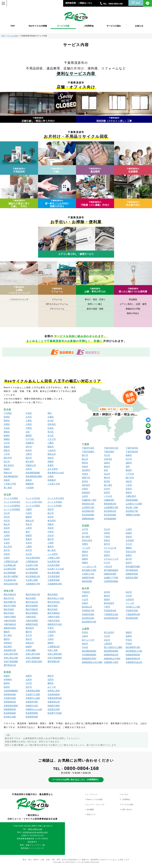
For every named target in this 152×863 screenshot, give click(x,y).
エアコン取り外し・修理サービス (76, 254)
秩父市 (51, 513)
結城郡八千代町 (111, 577)
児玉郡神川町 (10, 580)
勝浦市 (129, 470)
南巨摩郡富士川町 (134, 651)
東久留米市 (9, 465)
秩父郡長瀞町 (54, 573)
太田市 (29, 679)
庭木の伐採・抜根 (95, 309)
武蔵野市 (30, 443)
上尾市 (29, 528)
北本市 (29, 543)
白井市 (107, 489)
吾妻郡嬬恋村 (10, 702)
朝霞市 (29, 535)
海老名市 (30, 643)
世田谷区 (52, 424)
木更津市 (108, 459)
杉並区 (51, 428)
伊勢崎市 (8, 679)
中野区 (29, 428)
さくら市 (130, 603)
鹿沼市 (107, 596)
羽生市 (29, 524)
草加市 (51, 528)
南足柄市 (8, 646)
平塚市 (51, 628)
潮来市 (85, 551)
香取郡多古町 (88, 504)
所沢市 (7, 517)
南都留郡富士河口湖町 (92, 662)
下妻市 (107, 536)
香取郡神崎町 (132, 500)
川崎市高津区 (10, 620)
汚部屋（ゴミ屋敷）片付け (95, 203)
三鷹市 (51, 443)
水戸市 (85, 529)
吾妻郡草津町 (32, 702)
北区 (28, 432)
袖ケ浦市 (108, 485)
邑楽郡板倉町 (10, 713)
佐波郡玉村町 (54, 709)
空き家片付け (133, 203)
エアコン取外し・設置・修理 (133, 304)
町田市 (29, 450)
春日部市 (52, 520)
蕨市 (28, 532)
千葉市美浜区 (132, 451)
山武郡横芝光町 (111, 507)
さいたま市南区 (33, 505)
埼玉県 (7, 494)
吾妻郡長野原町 (55, 698)
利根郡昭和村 (10, 709)
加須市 (51, 517)
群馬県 (7, 672)
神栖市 (85, 562)
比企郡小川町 (32, 565)
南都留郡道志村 (111, 655)
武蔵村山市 (31, 465)
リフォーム (57, 290)
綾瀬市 (29, 646)
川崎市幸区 (31, 617)
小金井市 (52, 450)
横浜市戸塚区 (10, 605)
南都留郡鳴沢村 (133, 658)
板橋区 (7, 435)
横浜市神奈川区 (33, 594)
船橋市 (129, 455)
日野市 (29, 454)
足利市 (107, 592)
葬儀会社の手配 (133, 309)
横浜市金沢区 (32, 602)
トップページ (92, 794)
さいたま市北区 (33, 498)
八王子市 (52, 439)
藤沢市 (29, 631)
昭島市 (51, 447)
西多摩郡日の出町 (56, 473)
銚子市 (85, 455)
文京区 (29, 417)
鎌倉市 (7, 631)
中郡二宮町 (53, 650)
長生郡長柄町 (88, 515)
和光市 (7, 539)
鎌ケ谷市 (130, 477)
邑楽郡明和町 (32, 713)
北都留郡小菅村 (111, 662)
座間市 (51, 643)
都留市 (129, 632)
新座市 (29, 539)
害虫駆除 (133, 299)
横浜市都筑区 (54, 613)
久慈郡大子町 (88, 574)
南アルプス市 (88, 640)
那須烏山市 (87, 607)
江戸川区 (30, 439)
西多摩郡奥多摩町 (34, 476)
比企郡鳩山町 (32, 569)
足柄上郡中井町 (11, 654)
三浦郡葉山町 (54, 646)
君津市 (85, 481)
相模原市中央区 (55, 624)
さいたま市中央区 (34, 502)
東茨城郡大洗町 (89, 570)
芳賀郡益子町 (88, 610)
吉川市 (29, 554)
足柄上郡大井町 (33, 654)
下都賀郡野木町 (133, 614)
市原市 (85, 474)
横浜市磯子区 (10, 602)
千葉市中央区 (88, 448)
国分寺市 (8, 458)
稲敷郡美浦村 (110, 574)
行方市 (107, 562)
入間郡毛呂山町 (11, 561)
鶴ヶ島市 (52, 550)
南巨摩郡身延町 (89, 651)
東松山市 (30, 520)
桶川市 (51, 539)
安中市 (29, 687)
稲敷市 (85, 559)
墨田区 (7, 420)
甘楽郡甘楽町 (10, 698)
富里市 (129, 489)
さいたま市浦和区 (12, 505)
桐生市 (51, 676)
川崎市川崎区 (10, 617)
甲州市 (129, 643)
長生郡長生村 (110, 511)
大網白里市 (131, 496)
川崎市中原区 (54, 617)
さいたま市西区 (11, 498)
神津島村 (52, 480)
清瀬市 (51, 461)
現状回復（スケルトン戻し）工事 (114, 119)
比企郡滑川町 (54, 561)
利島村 (7, 480)
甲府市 (85, 632)
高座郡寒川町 (10, 650)
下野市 (107, 607)
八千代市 (130, 474)
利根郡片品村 (32, 705)
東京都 (7, 409)
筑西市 (107, 555)
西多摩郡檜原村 (11, 476)
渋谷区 (7, 428)
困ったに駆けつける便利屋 (133, 290)
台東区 (51, 417)
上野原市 (108, 643)
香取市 (129, 492)
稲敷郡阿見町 (132, 574)
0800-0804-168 (81, 768)
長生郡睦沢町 (88, 511)
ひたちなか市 (110, 548)
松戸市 (129, 459)
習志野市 (86, 470)
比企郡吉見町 (10, 569)
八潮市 (51, 543)
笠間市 (85, 544)
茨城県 (85, 525)
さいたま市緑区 (55, 505)
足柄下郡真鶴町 (11, 661)
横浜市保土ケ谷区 (56, 598)
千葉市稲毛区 (132, 448)
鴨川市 (107, 477)
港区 (50, 413)
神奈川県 (8, 590)
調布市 (7, 450)
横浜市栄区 (53, 609)
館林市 (7, 683)
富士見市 (8, 546)
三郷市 (29, 546)
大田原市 (130, 599)
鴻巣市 (51, 524)
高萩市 (107, 540)
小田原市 (52, 631)
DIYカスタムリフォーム (57, 304)
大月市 (107, 636)
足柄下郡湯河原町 (34, 661)
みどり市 (52, 687)
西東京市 (8, 473)
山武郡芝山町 (88, 507)
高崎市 (29, 676)
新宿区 (7, 417)
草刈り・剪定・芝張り (95, 299)
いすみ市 (108, 496)
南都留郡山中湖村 (112, 658)
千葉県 (85, 444)
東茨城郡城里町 (111, 570)
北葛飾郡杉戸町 (33, 584)
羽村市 (29, 469)
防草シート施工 (95, 304)
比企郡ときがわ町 (56, 569)
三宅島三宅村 (10, 484)
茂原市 (107, 463)
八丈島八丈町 (54, 484)
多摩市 (51, 465)
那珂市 (85, 555)
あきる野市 (53, 469)
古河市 (85, 533)
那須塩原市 (109, 603)
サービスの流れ (127, 804)
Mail (136, 2)
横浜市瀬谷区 (32, 609)
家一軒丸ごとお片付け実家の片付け (57, 204)
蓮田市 (51, 546)
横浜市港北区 (54, 602)
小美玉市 (108, 566)
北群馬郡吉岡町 (33, 691)
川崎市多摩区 (32, 620)
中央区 (29, 413)
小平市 (7, 454)
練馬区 (29, 435)
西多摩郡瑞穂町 (33, 473)
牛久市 (129, 544)
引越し (57, 170)
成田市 (129, 463)
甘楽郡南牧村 (54, 694)
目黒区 (7, 424)
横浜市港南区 (32, 605)
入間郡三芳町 (54, 558)
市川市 (107, 455)
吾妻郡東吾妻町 (11, 705)
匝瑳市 (107, 492)
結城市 (129, 533)
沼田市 (51, 679)
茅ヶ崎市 (8, 635)
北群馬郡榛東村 (11, 691)
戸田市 (51, 532)
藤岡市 (51, 683)
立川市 (7, 443)
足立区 (51, 435)
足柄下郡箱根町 (55, 658)
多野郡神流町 (10, 694)
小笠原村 (30, 487)
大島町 (51, 476)
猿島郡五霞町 (132, 577)
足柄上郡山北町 (11, 658)
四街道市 (86, 485)
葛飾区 (7, 439)
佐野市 (85, 596)
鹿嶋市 (129, 548)
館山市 (85, 459)
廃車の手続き (133, 313)
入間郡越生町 (32, 561)
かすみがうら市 (111, 559)
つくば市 (86, 548)
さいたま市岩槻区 (12, 509)
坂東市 (129, 555)
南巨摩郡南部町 (111, 651)
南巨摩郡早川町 (133, 647)
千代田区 (8, 413)
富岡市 (7, 687)
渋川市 (29, 683)
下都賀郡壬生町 (111, 614)
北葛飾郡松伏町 (55, 584)
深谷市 (7, 528)
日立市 (107, 529)
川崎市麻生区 (10, 624)
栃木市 (129, 592)
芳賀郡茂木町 (110, 610)
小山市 (85, 599)
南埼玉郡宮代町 (11, 584)
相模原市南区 (10, 628)
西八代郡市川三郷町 (113, 647)
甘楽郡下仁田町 (33, 694)
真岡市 (107, 599)
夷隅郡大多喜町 (133, 515)
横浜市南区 (31, 598)
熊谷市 (51, 509)
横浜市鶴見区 (10, 594)
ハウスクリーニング (19, 299)
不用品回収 (19, 170)
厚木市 (29, 639)
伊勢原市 (8, 643)
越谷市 (7, 532)
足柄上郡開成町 (33, 658)
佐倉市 (85, 466)
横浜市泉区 (9, 613)
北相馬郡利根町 (111, 581)
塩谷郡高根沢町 (111, 618)
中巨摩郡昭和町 (89, 655)
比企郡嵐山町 (10, 565)
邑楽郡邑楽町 (32, 717)
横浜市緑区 (9, 609)
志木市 (51, 535)
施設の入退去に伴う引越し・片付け (19, 204)
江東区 (29, 420)
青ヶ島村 (8, 487)
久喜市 (7, 543)
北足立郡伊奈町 (33, 558)
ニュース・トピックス (95, 804)
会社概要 (90, 809)
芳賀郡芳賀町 (88, 614)
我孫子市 (86, 477)
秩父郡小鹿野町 (11, 576)
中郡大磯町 (31, 650)
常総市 (129, 536)
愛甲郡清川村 (10, 665)
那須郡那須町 (132, 618)
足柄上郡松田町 (55, 654)
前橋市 (7, 676)
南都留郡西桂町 (133, 655)
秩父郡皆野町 (32, 573)
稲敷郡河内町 (88, 577)
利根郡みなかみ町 (34, 709)
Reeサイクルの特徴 (94, 799)
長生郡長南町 (110, 515)
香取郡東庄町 (110, 504)
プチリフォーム (57, 309)
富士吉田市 (109, 632)
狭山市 (7, 524)
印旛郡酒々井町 (89, 500)
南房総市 (86, 492)
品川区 (51, 420)
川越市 (29, 509)
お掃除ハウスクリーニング (19, 290)
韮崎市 (129, 636)
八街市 (129, 485)
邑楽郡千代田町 (55, 713)
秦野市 (7, 639)
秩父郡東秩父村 (33, 576)
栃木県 (85, 588)
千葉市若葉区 (88, 451)
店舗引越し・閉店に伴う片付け (38, 119)
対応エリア (91, 815)
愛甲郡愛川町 (54, 661)
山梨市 (85, 636)
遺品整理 (95, 170)
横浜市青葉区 (32, 613)
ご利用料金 (125, 799)
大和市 (51, 639)
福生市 (51, 458)
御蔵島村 (30, 484)
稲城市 (7, 469)
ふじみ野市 (53, 554)
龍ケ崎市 (86, 536)
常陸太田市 (87, 540)
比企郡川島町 (54, 565)
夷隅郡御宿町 (88, 518)
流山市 (107, 474)
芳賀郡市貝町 (132, 610)
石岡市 (107, 533)
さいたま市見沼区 (12, 502)
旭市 (128, 466)
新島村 (29, 480)
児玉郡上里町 (32, 580)
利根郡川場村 (54, 705)
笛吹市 (85, 643)
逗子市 (29, 635)
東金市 (107, 466)
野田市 (85, 463)
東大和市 (30, 461)
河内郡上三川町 (133, 607)
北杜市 (107, 640)
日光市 (129, 596)
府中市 (29, 447)
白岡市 (7, 558)
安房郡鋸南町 (110, 518)
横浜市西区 (53, 594)
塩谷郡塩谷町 (88, 618)
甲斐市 (129, 640)
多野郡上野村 (54, 691)
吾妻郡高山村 (54, 702)
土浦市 (129, 529)
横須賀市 (30, 628)
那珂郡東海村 (132, 570)
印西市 (85, 489)
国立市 (29, 458)
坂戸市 (7, 550)
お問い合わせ (126, 809)
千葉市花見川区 (111, 448)
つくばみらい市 (89, 566)
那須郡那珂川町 (89, 622)
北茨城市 (130, 540)
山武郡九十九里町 (134, 504)
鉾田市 (129, 562)
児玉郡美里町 (54, 576)
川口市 (7, 513)
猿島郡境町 (87, 581)
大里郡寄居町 (54, 580)
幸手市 (29, 550)
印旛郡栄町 (109, 500)
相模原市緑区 (32, 624)
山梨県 (85, 628)
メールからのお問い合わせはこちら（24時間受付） (76, 779)
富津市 (107, 481)
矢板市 (85, 603)
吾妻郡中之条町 (33, 698)
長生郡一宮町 (132, 507)
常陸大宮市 (131, 551)
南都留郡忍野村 (89, 658)
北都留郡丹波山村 (134, 662)
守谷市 (107, 551)
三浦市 (51, 635)
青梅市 (7, 447)
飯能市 (29, 517)
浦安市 (129, 481)
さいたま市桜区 (55, 502)
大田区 (29, 424)
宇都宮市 (86, 592)
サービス (124, 794)
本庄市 (7, 520)
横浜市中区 (9, 598)
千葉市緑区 (109, 451)
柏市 (106, 470)
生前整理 (133, 170)
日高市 (7, 554)
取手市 (107, 544)
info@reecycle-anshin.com (35, 832)
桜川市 (129, 559)
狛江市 (7, 461)
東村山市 (52, 454)
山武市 (85, 496)
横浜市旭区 (53, 605)
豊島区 (7, 432)
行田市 (29, 513)
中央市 (85, 647)
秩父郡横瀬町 (10, 573)
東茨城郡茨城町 (133, 566)
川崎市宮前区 (54, 620)
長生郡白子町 (132, 511)
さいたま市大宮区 (56, 498)
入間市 (7, 535)
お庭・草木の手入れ (95, 290)
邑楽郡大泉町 (10, 717)
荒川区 (51, 432)
